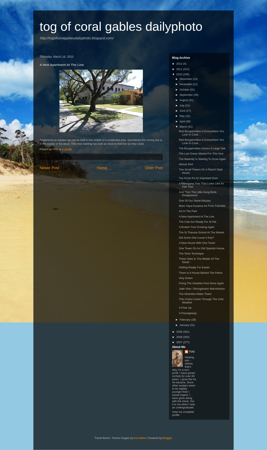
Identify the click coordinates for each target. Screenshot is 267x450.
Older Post (154, 168)
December (186, 79)
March (184, 126)
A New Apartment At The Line (196, 216)
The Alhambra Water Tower (195, 293)
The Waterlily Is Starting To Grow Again (202, 159)
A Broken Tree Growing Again (196, 227)
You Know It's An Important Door (198, 178)
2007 (179, 342)
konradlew (140, 438)
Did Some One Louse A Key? (196, 237)
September (187, 94)
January (185, 325)
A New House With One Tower (197, 242)
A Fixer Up (185, 307)
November (186, 84)
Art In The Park (188, 211)
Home (102, 168)
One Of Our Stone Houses (194, 200)
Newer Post (49, 168)
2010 (179, 74)
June (183, 110)
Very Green (186, 278)
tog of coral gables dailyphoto (121, 26)
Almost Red (186, 164)
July (182, 105)
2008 (179, 337)
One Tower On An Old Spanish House (201, 248)
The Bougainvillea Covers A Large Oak (202, 148)
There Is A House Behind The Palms (200, 272)
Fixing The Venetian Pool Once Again (201, 283)
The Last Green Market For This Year (201, 153)
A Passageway (187, 313)
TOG (192, 351)
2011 (179, 69)
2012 (179, 63)
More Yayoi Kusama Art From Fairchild (202, 205)
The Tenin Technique (191, 253)
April (183, 121)
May (182, 116)
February (185, 319)
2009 (179, 331)
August (184, 100)
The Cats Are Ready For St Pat (197, 221)
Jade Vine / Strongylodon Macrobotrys (202, 288)
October (185, 89)
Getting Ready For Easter (194, 267)
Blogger (167, 438)
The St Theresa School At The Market (201, 232)
